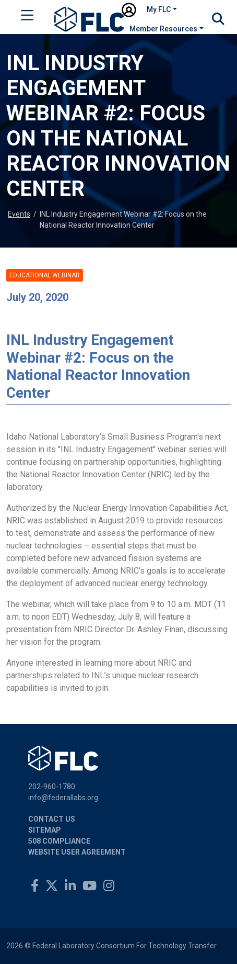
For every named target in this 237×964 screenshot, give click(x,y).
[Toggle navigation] (27, 17)
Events (19, 214)
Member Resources (163, 29)
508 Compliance (59, 841)
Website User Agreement (77, 852)
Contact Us (51, 819)
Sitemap (44, 830)
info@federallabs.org (63, 797)
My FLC (159, 9)
